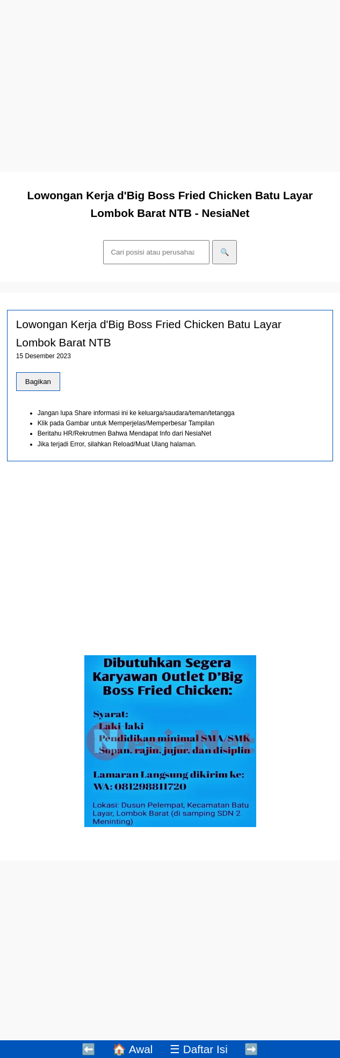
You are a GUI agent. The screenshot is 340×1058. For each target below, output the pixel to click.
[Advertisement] (170, 86)
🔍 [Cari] (224, 252)
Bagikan (38, 382)
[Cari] (156, 252)
